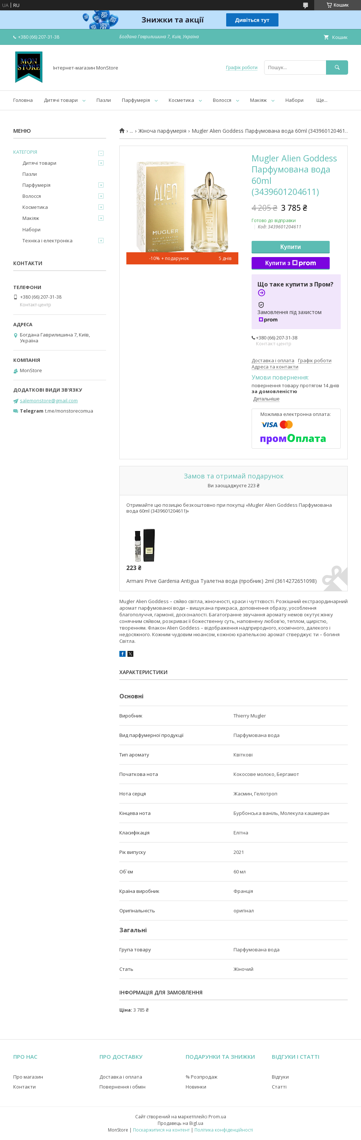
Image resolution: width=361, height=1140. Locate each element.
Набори (294, 100)
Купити (290, 247)
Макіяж (258, 100)
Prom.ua (217, 1117)
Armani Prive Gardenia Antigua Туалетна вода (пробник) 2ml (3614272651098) (221, 580)
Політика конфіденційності (223, 1130)
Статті (279, 1086)
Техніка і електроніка (47, 240)
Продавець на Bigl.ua (180, 1123)
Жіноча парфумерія (162, 131)
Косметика (181, 100)
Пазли (104, 100)
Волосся (222, 100)
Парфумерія (136, 100)
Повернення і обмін (122, 1086)
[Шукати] (337, 67)
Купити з (290, 263)
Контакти (24, 1086)
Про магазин (28, 1076)
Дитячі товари (61, 100)
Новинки (196, 1086)
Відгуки (280, 1076)
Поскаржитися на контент (161, 1130)
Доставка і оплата (120, 1076)
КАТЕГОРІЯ (25, 152)
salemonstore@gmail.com (49, 400)
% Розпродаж (201, 1076)
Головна (23, 100)
